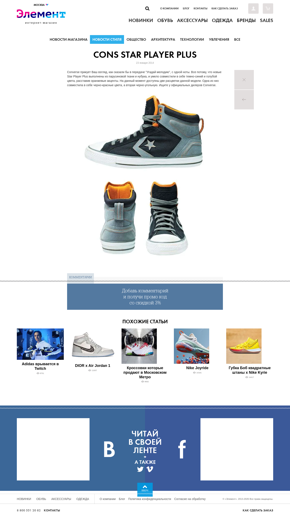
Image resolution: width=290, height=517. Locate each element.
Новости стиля (107, 39)
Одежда (82, 498)
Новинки (24, 498)
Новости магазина (68, 39)
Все (237, 39)
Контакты (200, 8)
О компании (169, 8)
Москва (41, 4)
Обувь (41, 498)
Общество (136, 39)
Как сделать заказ (224, 8)
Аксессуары (61, 498)
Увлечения (219, 39)
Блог (186, 8)
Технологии (192, 39)
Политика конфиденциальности (149, 498)
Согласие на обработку (190, 498)
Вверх (145, 490)
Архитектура (163, 39)
